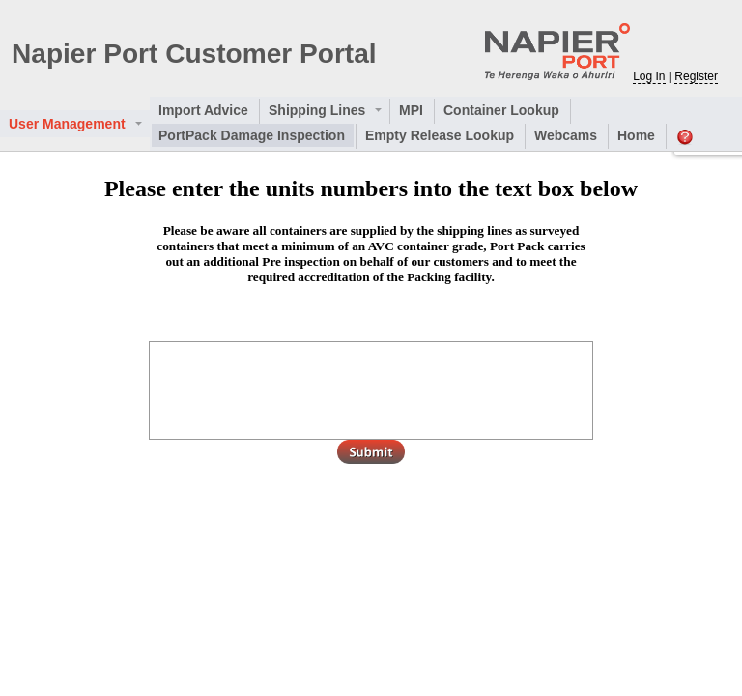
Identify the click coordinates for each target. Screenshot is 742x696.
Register (696, 76)
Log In (649, 76)
